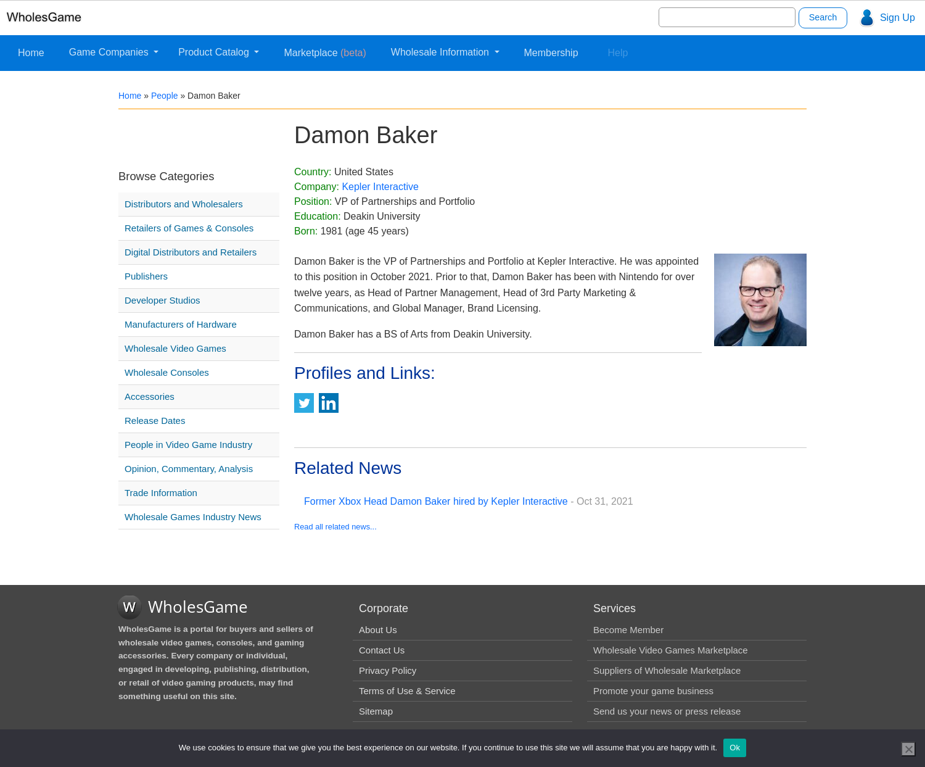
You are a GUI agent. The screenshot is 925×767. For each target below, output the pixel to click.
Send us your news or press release (667, 711)
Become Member (628, 629)
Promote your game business (653, 691)
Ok (735, 747)
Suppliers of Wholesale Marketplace (667, 670)
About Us (378, 629)
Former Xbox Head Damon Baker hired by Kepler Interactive (436, 501)
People (164, 96)
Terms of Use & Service (407, 691)
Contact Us (382, 650)
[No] (908, 749)
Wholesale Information (441, 52)
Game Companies (110, 52)
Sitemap (376, 711)
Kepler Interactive (380, 186)
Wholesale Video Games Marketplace (670, 650)
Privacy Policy (387, 670)
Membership (551, 53)
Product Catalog (215, 52)
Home (31, 53)
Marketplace (325, 53)
